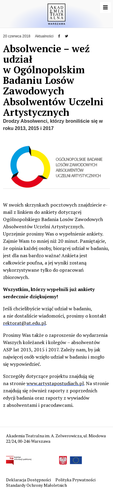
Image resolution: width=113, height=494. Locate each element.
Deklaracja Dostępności (29, 480)
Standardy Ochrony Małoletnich (36, 485)
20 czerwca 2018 (16, 36)
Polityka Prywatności (75, 480)
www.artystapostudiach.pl (55, 383)
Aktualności (44, 36)
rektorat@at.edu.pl (24, 323)
